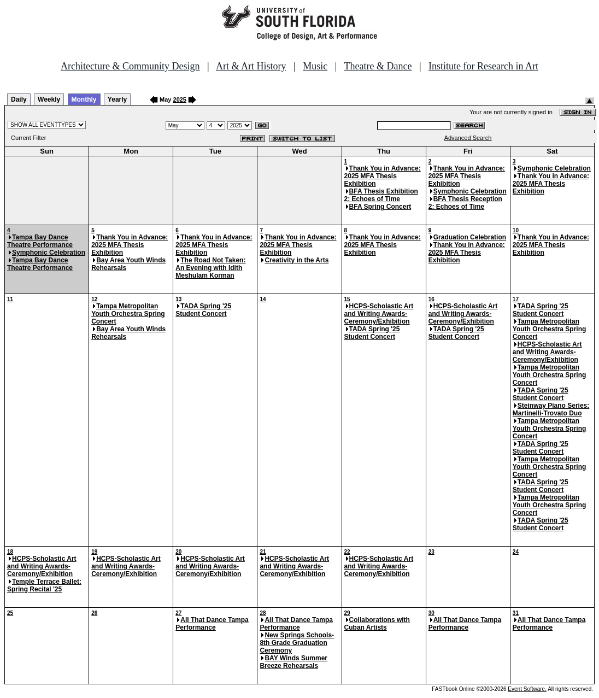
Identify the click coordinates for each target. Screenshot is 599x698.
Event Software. (527, 689)
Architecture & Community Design (130, 66)
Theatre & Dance (378, 66)
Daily (19, 99)
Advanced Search (468, 137)
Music (315, 66)
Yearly (117, 99)
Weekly (49, 99)
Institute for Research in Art (483, 66)
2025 (179, 99)
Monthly (84, 99)
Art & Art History (251, 66)
